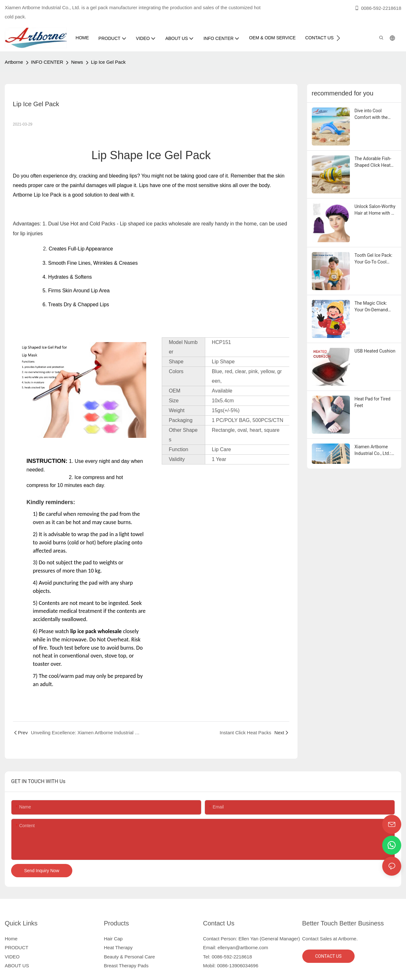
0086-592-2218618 (377, 8)
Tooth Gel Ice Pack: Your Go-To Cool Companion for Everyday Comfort (373, 259)
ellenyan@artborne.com (243, 947)
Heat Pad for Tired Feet (372, 402)
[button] (338, 38)
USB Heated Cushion (375, 351)
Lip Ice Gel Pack (108, 62)
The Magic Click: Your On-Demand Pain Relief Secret (372, 307)
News (77, 62)
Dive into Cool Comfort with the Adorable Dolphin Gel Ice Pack (375, 114)
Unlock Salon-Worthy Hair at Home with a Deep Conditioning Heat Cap (375, 210)
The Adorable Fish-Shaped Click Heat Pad (373, 162)
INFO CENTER (47, 62)
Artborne (14, 62)
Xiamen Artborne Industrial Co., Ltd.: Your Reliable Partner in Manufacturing (375, 450)
